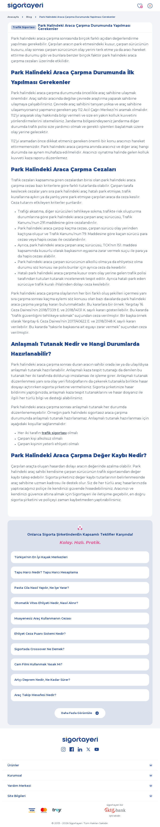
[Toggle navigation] (150, 5)
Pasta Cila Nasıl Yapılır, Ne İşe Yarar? (41, 588)
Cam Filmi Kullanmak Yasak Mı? (38, 664)
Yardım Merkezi (19, 786)
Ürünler (13, 765)
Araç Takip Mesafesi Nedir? (35, 695)
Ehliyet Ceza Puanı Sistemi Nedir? (40, 634)
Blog (29, 16)
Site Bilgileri (17, 796)
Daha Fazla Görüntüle (80, 713)
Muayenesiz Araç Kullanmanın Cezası (42, 618)
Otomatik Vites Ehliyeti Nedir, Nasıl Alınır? (46, 603)
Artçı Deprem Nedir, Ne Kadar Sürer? (42, 680)
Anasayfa (13, 16)
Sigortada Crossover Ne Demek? (39, 649)
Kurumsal (15, 775)
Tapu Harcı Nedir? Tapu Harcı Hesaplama (46, 572)
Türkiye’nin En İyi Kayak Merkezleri (41, 557)
